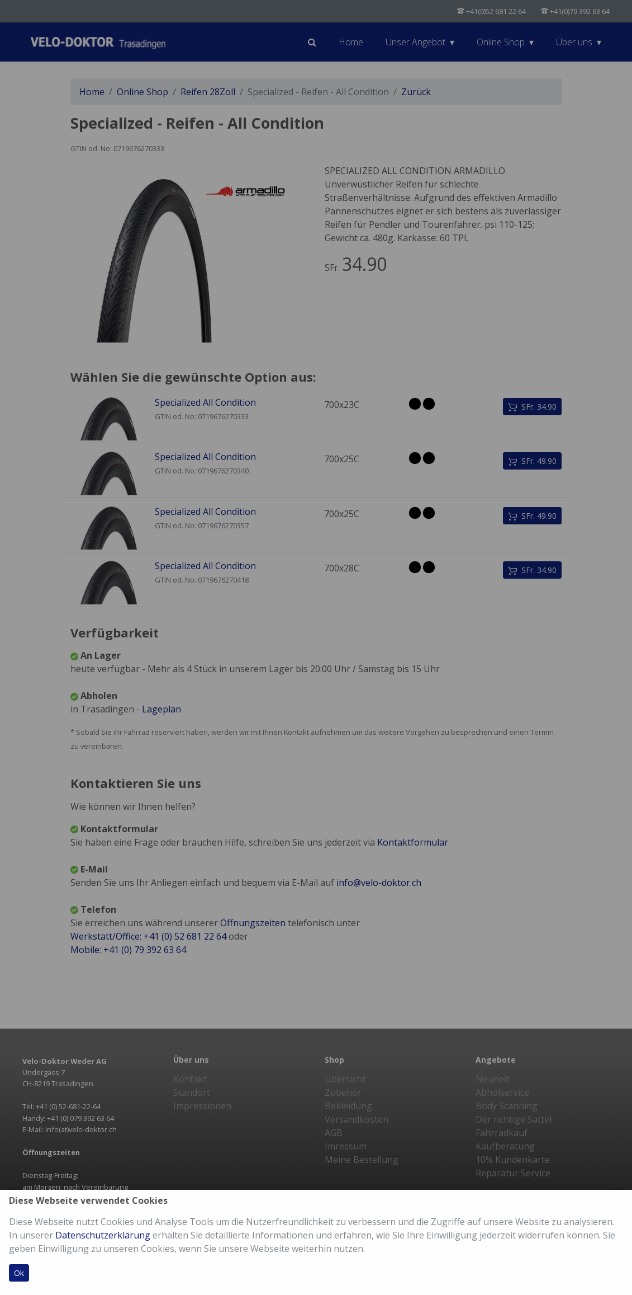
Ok (19, 1273)
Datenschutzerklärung (102, 1235)
